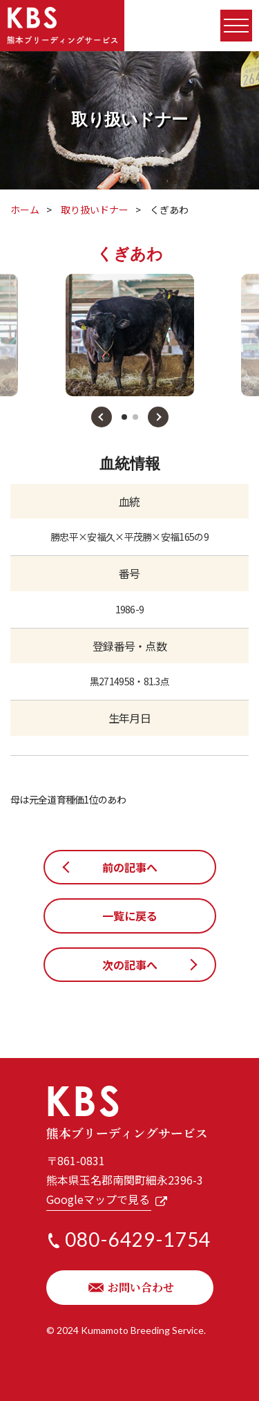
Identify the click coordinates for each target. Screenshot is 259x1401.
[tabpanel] (130, 335)
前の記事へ (129, 867)
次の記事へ (129, 964)
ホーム (24, 209)
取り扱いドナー (94, 209)
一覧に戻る (129, 915)
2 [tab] (135, 417)
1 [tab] (124, 417)
